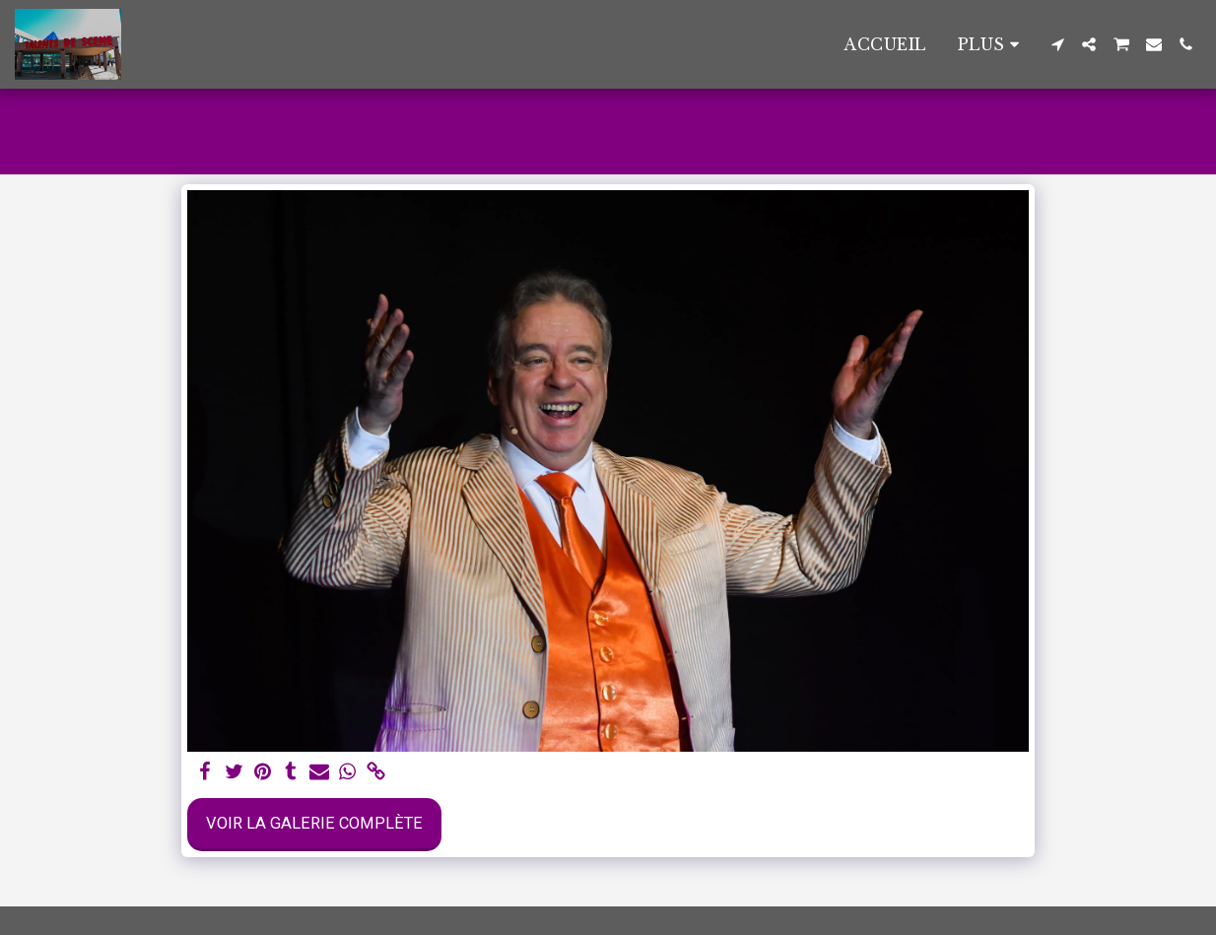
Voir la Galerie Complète (314, 823)
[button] (1057, 44)
